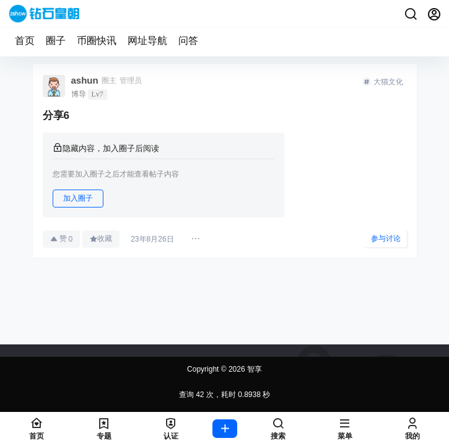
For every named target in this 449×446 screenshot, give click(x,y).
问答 (188, 40)
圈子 (56, 40)
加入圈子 (78, 198)
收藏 (101, 238)
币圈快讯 (96, 40)
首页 (25, 40)
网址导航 (147, 40)
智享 (253, 369)
